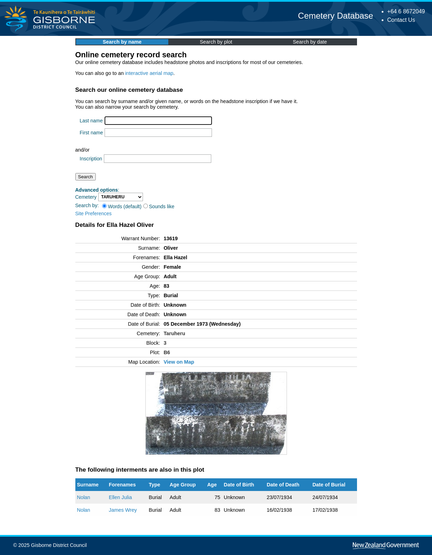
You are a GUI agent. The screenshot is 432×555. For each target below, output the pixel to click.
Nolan (83, 497)
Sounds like (158, 206)
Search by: (87, 205)
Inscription (91, 158)
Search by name (122, 42)
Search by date (310, 42)
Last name (91, 120)
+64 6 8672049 (406, 11)
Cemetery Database (335, 15)
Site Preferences (93, 213)
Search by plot (216, 42)
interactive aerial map (149, 73)
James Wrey (123, 510)
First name (91, 132)
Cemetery (86, 197)
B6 (167, 352)
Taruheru (174, 333)
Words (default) (121, 206)
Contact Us (401, 20)
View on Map (179, 362)
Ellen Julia (120, 497)
